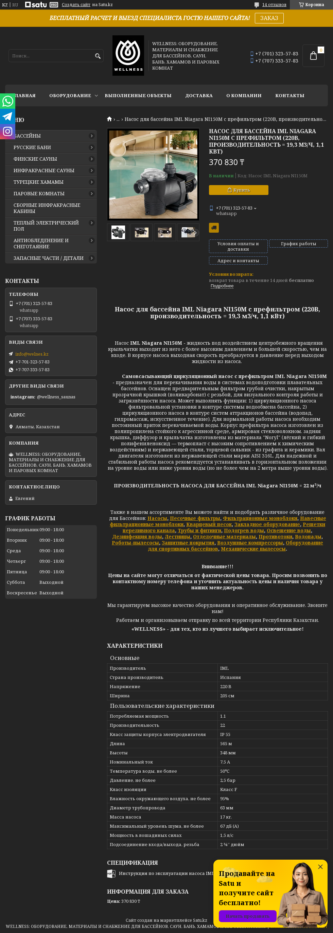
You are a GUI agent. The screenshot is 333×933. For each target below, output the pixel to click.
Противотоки (275, 536)
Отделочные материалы (224, 536)
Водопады (308, 536)
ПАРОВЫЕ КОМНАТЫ (39, 194)
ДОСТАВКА (199, 95)
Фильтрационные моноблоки (260, 518)
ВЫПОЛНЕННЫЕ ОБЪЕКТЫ (138, 95)
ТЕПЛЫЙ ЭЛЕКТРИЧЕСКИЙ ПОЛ (46, 226)
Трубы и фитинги (199, 530)
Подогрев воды (244, 530)
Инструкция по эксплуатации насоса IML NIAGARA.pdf (181, 873)
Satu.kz (200, 920)
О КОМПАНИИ (244, 95)
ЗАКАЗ (269, 18)
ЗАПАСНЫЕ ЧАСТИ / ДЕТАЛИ (49, 258)
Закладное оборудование (267, 524)
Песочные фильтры (195, 518)
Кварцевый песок (209, 524)
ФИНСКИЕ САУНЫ (35, 159)
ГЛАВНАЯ (24, 95)
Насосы (157, 518)
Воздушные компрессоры (250, 542)
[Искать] (98, 56)
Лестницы (177, 536)
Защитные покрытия (188, 542)
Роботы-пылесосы (135, 542)
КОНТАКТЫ (289, 95)
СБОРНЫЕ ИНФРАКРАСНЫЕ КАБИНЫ (47, 208)
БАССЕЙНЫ (27, 136)
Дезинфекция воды (137, 536)
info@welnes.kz (32, 354)
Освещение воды (289, 530)
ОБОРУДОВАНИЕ (70, 95)
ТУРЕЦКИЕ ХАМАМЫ (39, 182)
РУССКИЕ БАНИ (32, 147)
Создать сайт (76, 4)
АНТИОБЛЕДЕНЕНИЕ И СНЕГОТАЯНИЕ (41, 243)
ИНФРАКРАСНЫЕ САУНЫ (44, 170)
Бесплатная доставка (214, 228)
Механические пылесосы (253, 548)
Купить (241, 190)
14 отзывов (274, 4)
